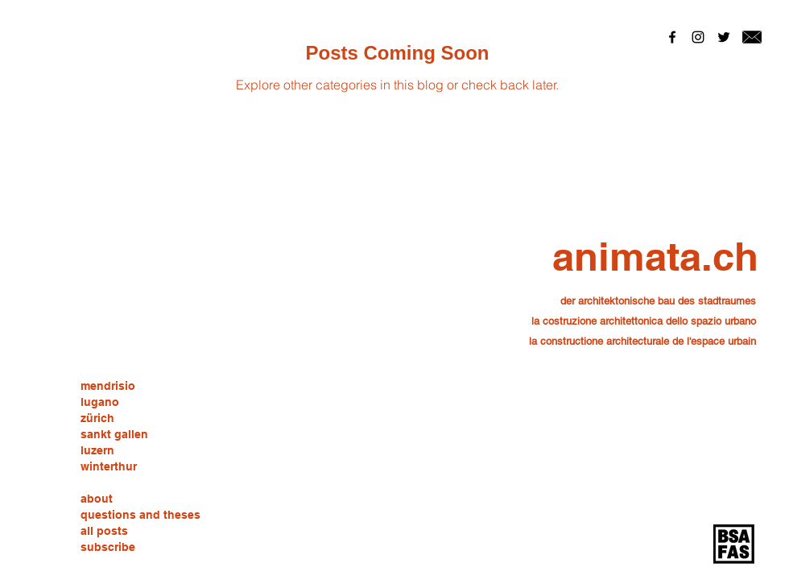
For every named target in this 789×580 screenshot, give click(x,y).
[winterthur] (109, 467)
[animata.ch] (655, 257)
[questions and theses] (140, 516)
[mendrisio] (108, 387)
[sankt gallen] (114, 435)
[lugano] (100, 403)
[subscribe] (108, 548)
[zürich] (97, 419)
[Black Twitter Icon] (724, 37)
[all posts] (104, 532)
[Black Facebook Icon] (672, 37)
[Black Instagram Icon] (698, 37)
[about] (97, 499)
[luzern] (97, 451)
